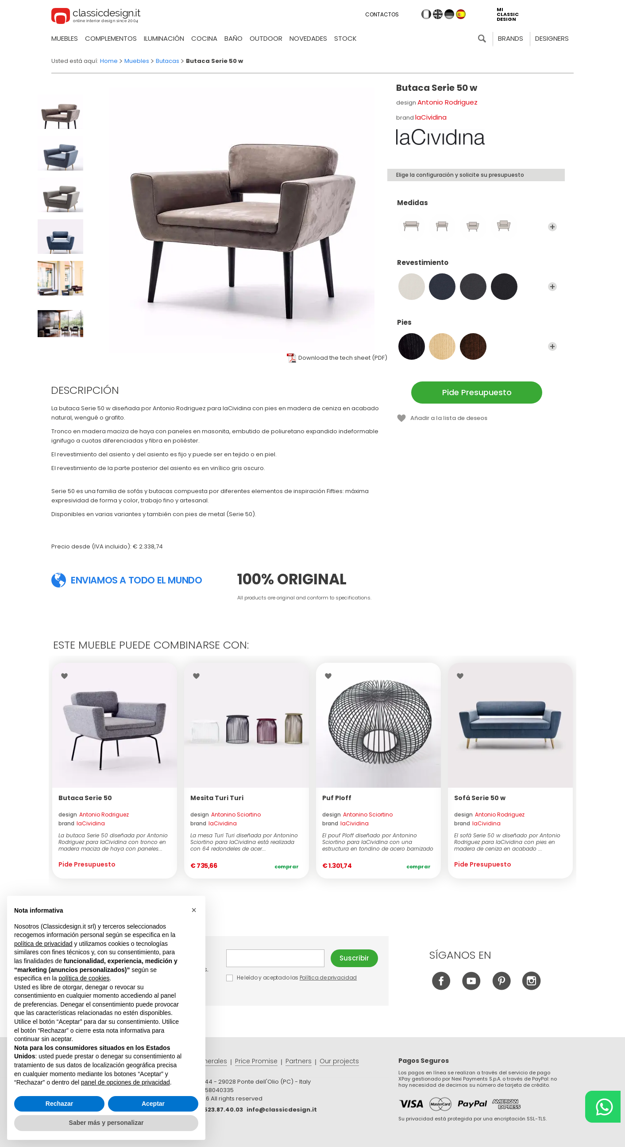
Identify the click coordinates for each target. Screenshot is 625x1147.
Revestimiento (477, 267)
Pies (477, 326)
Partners (298, 1061)
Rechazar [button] (59, 1103)
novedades (308, 38)
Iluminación (164, 38)
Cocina (204, 38)
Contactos (382, 14)
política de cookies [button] (83, 978)
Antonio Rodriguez (447, 102)
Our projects (339, 1061)
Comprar (286, 866)
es (461, 14)
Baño (233, 38)
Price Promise (256, 1061)
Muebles (64, 38)
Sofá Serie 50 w (479, 797)
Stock (345, 38)
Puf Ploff (336, 797)
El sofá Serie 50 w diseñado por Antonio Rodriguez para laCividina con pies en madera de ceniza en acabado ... (507, 842)
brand (81, 823)
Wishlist (66, 676)
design (93, 814)
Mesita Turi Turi (216, 797)
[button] (194, 910)
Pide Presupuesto (477, 392)
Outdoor (266, 38)
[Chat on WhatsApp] (603, 1107)
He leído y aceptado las (292, 977)
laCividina (431, 117)
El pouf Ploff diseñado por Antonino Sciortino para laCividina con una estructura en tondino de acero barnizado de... (377, 842)
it (426, 14)
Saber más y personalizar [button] (106, 1122)
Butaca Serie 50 (85, 797)
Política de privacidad (328, 977)
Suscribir (354, 958)
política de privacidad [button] (43, 943)
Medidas (477, 207)
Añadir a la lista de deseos (448, 418)
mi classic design (508, 14)
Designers (552, 38)
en (438, 14)
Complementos (111, 38)
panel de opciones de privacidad (125, 1082)
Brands (510, 38)
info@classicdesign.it (282, 1109)
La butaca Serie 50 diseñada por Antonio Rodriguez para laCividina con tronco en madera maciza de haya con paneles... (113, 842)
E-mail (275, 958)
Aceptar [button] (153, 1103)
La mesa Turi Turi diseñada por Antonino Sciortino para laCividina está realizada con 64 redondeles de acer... (244, 842)
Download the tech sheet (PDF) (342, 358)
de (449, 14)
